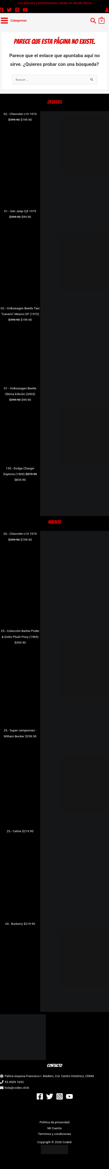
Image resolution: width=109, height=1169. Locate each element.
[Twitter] (9, 9)
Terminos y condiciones (54, 1134)
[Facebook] (39, 1096)
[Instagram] (17, 9)
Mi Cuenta (55, 1128)
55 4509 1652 (14, 1082)
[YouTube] (25, 9)
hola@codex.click (17, 1087)
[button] (93, 20)
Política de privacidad (54, 1122)
